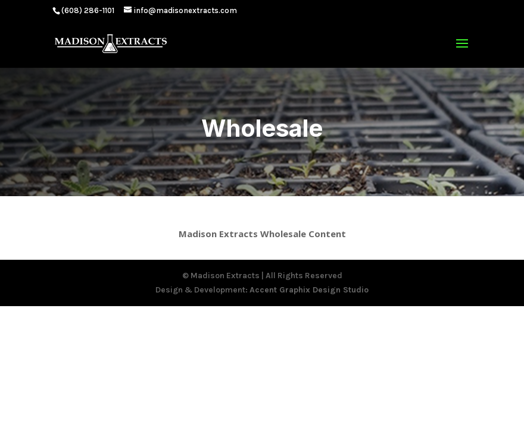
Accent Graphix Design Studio (309, 290)
